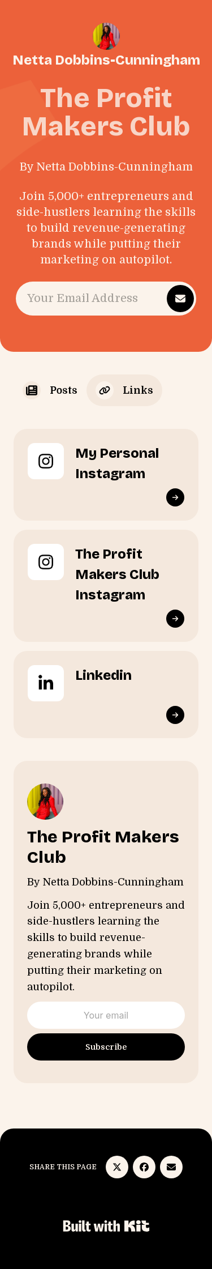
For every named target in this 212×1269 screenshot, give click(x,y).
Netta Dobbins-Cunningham (106, 60)
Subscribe (106, 1046)
